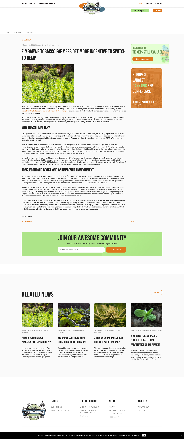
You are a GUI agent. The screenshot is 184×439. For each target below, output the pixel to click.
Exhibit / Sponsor (140, 11)
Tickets (158, 11)
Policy (56, 45)
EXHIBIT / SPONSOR (89, 407)
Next (134, 221)
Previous (27, 221)
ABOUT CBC (144, 407)
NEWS (112, 407)
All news (26, 40)
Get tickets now (142, 59)
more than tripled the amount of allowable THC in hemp (44, 111)
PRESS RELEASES (117, 410)
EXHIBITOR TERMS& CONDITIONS (89, 411)
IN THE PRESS (115, 413)
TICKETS (84, 416)
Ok (144, 435)
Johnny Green (41, 45)
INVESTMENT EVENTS (61, 410)
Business (50, 45)
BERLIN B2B (56, 407)
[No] (181, 436)
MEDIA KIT (114, 417)
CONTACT (143, 410)
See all (156, 292)
